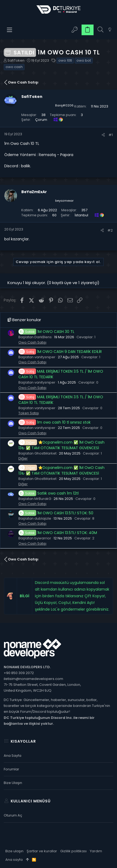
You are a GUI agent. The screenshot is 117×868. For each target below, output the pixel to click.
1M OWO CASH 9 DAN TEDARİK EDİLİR (60, 351)
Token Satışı (28, 413)
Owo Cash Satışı (32, 342)
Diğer (23, 458)
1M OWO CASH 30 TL (46, 331)
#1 (110, 134)
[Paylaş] (103, 134)
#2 (110, 230)
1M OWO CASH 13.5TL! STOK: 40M (57, 532)
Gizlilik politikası (73, 851)
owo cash (14, 66)
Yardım (96, 851)
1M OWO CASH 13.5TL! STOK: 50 (55, 513)
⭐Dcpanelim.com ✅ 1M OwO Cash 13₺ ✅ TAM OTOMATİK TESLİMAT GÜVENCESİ (61, 445)
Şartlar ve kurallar (42, 851)
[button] (10, 30)
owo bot (83, 60)
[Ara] (100, 29)
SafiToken (16, 60)
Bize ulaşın (13, 782)
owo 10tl (65, 60)
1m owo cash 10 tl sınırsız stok (54, 422)
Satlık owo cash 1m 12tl (48, 493)
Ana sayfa (12, 755)
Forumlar (11, 769)
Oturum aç (13, 815)
